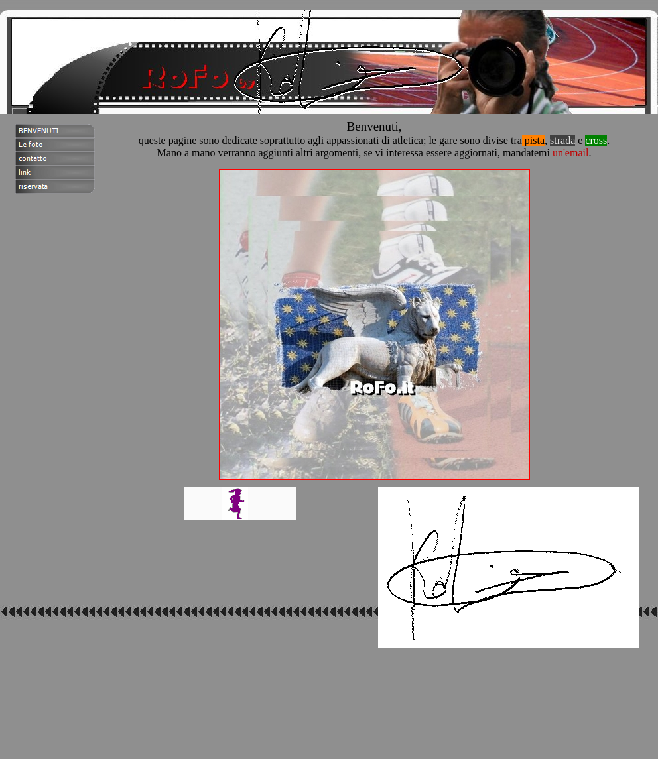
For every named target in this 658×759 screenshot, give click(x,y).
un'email (570, 152)
